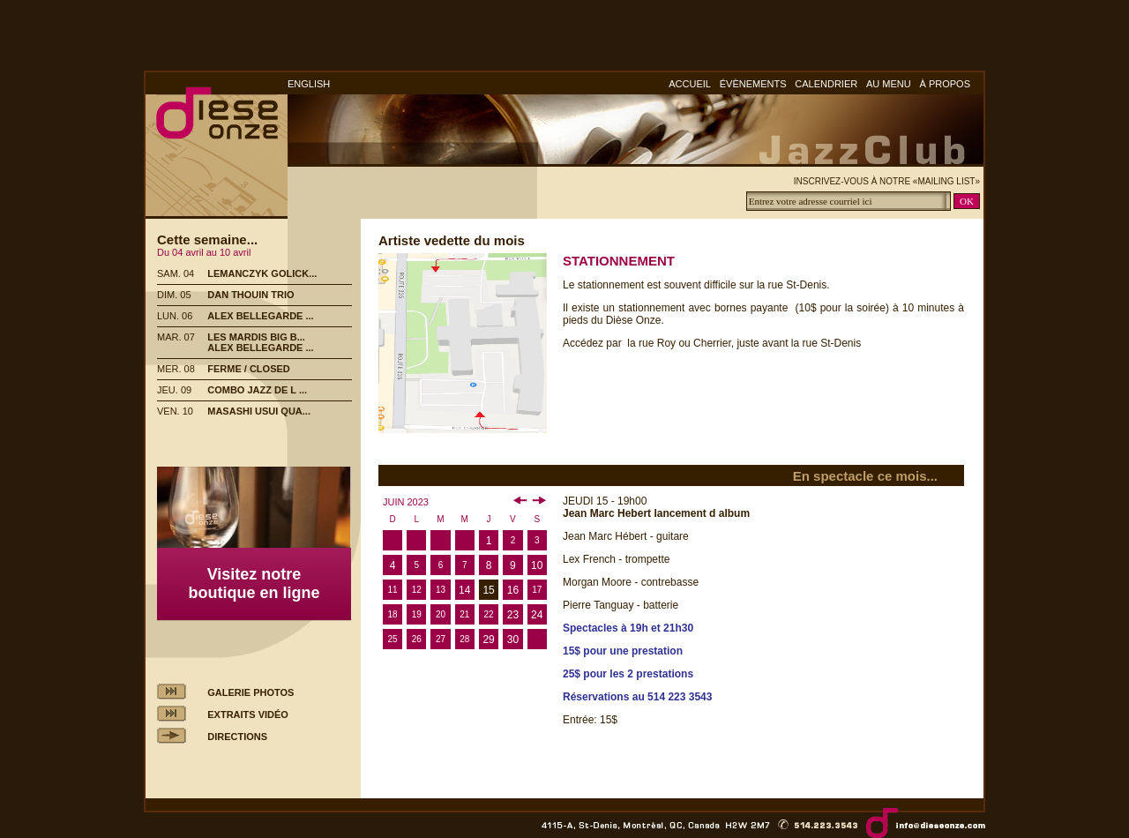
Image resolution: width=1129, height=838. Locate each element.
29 (488, 639)
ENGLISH (309, 84)
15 (488, 590)
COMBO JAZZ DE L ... (257, 390)
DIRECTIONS (237, 736)
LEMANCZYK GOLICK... (262, 273)
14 (464, 590)
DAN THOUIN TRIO (250, 294)
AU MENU (888, 84)
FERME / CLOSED (248, 368)
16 (513, 590)
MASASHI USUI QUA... (258, 411)
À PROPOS (945, 84)
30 (513, 639)
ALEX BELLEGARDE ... (260, 316)
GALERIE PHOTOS (250, 692)
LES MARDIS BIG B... (256, 337)
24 (536, 615)
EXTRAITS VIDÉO (247, 714)
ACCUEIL (690, 84)
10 (536, 565)
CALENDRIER (826, 84)
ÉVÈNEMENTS (753, 84)
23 (513, 615)
